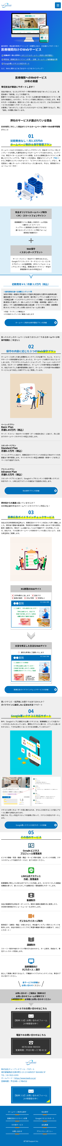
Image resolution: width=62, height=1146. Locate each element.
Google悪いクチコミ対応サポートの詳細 (31, 825)
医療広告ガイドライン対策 (17, 1118)
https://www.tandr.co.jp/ (25, 1078)
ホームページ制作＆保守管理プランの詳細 (31, 322)
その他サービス (17, 1125)
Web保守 (45, 1112)
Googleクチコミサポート (44, 1118)
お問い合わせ (17, 1131)
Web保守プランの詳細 (31, 491)
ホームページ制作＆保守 (17, 1112)
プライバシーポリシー (45, 1131)
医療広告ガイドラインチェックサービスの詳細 (31, 689)
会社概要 (45, 1125)
